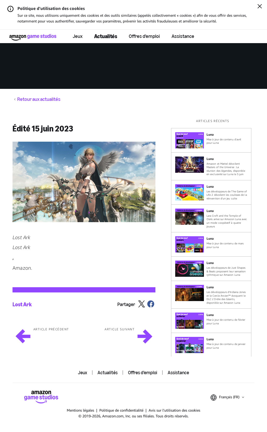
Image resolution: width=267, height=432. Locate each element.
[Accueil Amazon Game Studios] (32, 37)
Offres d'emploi (144, 36)
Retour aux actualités (38, 99)
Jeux (77, 36)
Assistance (183, 36)
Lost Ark (22, 304)
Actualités (105, 36)
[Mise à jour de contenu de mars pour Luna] (211, 244)
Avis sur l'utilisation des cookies (174, 410)
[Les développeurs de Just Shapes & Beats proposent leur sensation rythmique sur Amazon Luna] (211, 268)
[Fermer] (260, 6)
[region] (212, 237)
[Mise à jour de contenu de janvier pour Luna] (211, 345)
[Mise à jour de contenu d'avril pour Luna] (211, 140)
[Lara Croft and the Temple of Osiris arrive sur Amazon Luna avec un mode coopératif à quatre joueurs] (211, 218)
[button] (84, 182)
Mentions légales (80, 410)
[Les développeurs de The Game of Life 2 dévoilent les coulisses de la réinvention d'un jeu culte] (211, 192)
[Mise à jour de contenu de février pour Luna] (211, 320)
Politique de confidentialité (121, 410)
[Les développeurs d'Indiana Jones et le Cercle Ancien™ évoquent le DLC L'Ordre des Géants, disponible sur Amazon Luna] (211, 295)
